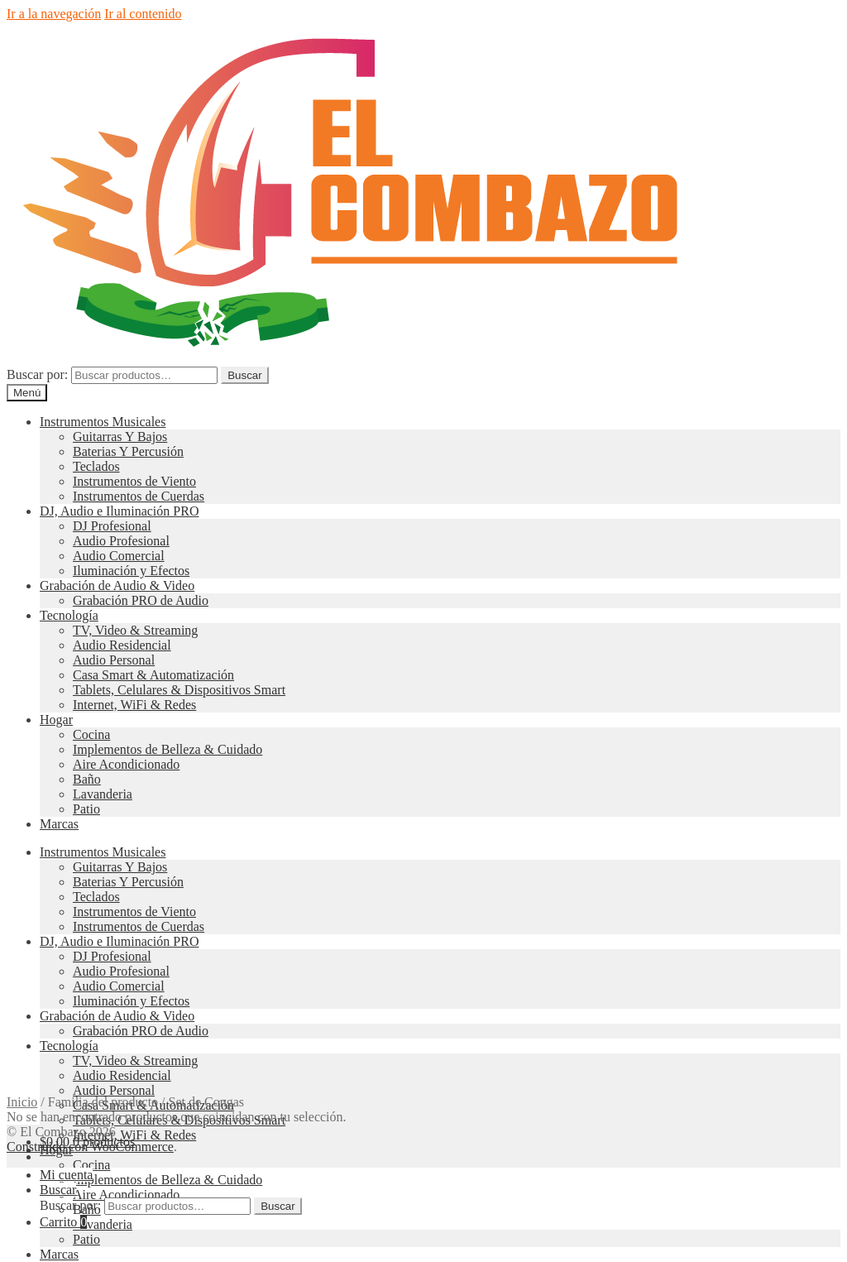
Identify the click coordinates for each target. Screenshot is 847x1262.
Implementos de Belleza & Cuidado (167, 749)
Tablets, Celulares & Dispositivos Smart (179, 690)
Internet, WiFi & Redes (134, 705)
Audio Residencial (122, 645)
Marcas (59, 824)
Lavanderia (102, 794)
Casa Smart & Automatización (153, 675)
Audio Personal (114, 660)
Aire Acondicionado (126, 764)
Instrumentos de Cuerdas (138, 496)
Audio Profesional (121, 541)
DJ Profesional (112, 526)
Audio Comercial (119, 556)
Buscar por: (37, 374)
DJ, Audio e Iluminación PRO (119, 511)
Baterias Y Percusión (128, 451)
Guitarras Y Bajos (120, 436)
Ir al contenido (142, 14)
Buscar (244, 375)
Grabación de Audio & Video (117, 585)
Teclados (96, 466)
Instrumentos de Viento (134, 481)
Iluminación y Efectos (131, 571)
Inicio (22, 1102)
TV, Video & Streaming (135, 630)
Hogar (56, 720)
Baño (87, 779)
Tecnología (69, 615)
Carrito (63, 1222)
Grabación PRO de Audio (140, 600)
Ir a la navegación (54, 14)
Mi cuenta (66, 1175)
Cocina (91, 734)
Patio (86, 809)
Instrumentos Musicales (102, 422)
